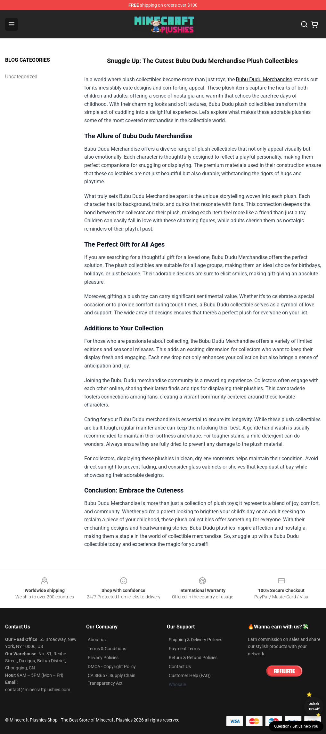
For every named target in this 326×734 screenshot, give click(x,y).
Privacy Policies (103, 657)
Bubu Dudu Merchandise (264, 79)
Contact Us (180, 666)
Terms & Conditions (107, 648)
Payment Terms (184, 648)
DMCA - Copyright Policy (112, 666)
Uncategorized (21, 77)
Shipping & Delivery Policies (195, 639)
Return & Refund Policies (193, 657)
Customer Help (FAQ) (190, 675)
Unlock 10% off (314, 706)
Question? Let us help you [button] (296, 726)
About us (97, 639)
